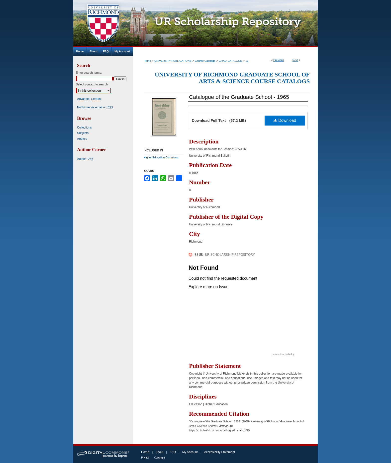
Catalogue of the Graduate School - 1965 (239, 97)
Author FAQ (85, 159)
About (159, 452)
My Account (190, 452)
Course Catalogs (205, 60)
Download (285, 120)
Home (147, 60)
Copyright (159, 457)
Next (295, 60)
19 (246, 60)
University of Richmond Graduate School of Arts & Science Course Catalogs (232, 77)
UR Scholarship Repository (225, 23)
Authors (82, 138)
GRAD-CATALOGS (230, 60)
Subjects (83, 133)
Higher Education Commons (161, 157)
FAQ (173, 452)
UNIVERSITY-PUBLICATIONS (173, 60)
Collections (84, 127)
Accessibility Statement (219, 452)
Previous (278, 60)
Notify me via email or (95, 107)
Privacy (145, 457)
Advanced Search (89, 99)
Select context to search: (92, 84)
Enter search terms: (89, 72)
